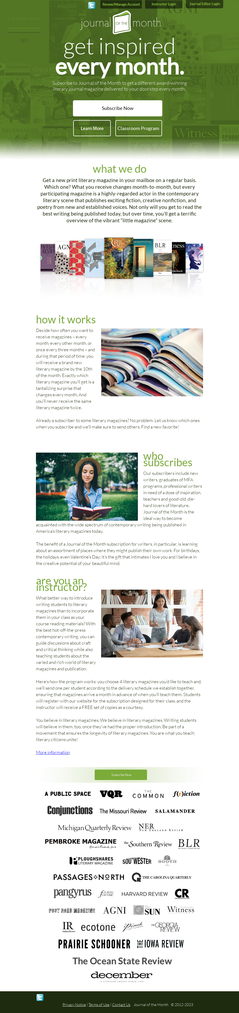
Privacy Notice (74, 1004)
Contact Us (121, 1004)
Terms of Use (99, 1004)
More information (53, 752)
